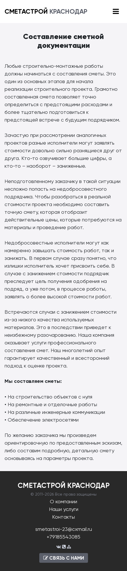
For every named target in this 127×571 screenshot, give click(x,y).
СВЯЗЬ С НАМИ (63, 558)
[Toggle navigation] (115, 12)
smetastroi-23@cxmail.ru (63, 529)
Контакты (63, 517)
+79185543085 (63, 537)
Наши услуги (63, 509)
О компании (63, 501)
